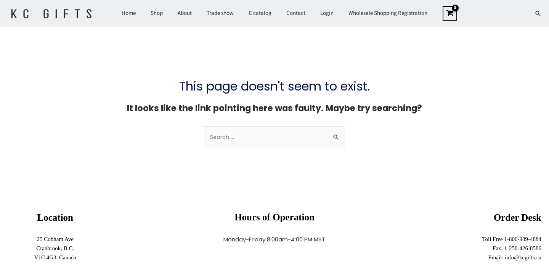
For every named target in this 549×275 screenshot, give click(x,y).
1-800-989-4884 (523, 239)
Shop (165, 13)
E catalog (258, 13)
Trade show (222, 13)
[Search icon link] (538, 13)
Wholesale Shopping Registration (375, 13)
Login (318, 13)
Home (141, 13)
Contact (290, 13)
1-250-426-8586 (523, 249)
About (190, 13)
